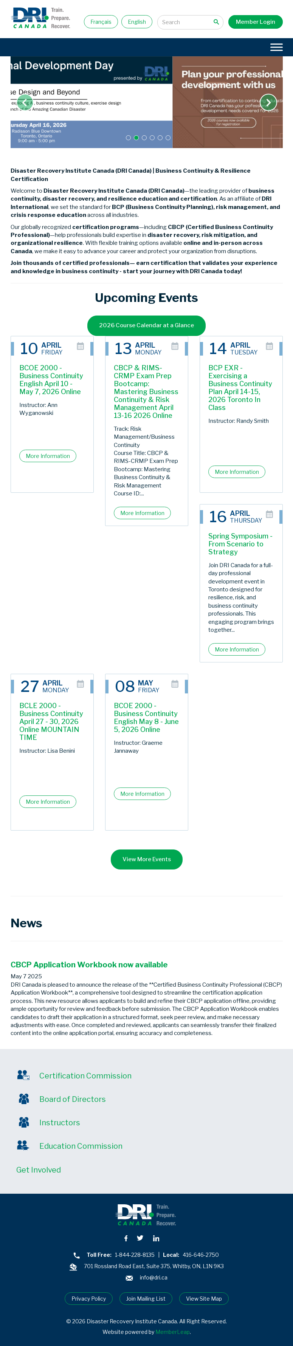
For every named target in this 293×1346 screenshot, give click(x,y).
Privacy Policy (88, 1298)
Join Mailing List (146, 1298)
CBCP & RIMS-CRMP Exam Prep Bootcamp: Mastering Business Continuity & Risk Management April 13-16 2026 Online (146, 391)
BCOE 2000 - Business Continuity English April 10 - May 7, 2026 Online (51, 380)
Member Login (255, 22)
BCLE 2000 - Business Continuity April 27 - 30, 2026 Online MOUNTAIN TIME (51, 721)
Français (101, 22)
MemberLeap (172, 1332)
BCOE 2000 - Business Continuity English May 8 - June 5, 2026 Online (146, 717)
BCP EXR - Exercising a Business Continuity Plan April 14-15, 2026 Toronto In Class (240, 388)
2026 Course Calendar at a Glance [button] (146, 325)
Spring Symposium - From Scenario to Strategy (240, 544)
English (137, 22)
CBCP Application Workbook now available (89, 964)
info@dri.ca (153, 1277)
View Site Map (204, 1298)
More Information (48, 456)
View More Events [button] (146, 859)
